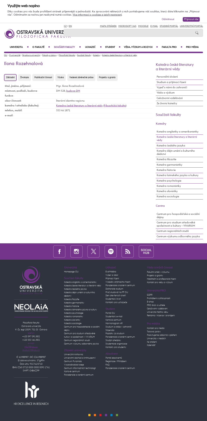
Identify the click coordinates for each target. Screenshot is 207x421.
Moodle (143, 26)
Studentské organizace (116, 344)
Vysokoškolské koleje (74, 365)
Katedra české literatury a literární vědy (119, 55)
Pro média (192, 47)
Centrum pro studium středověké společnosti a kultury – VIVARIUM (176, 224)
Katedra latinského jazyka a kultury (178, 175)
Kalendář (151, 345)
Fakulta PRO (172, 47)
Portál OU (110, 313)
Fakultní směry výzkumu (158, 272)
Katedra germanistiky (169, 165)
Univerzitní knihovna (73, 354)
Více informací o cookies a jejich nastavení (97, 15)
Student (112, 47)
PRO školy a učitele (156, 305)
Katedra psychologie (169, 181)
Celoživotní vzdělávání (170, 98)
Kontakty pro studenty (116, 347)
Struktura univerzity (31, 55)
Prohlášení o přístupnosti (158, 298)
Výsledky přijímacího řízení (118, 282)
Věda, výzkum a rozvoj (140, 47)
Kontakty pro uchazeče (116, 302)
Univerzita (19, 47)
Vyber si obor (112, 275)
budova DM (73, 91)
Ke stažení (152, 342)
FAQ (108, 365)
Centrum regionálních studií (173, 231)
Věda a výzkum (166, 92)
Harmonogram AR (114, 323)
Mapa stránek (108, 26)
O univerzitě (14, 55)
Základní (10, 77)
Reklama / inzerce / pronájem (161, 315)
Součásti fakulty (67, 47)
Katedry (96, 55)
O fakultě (41, 47)
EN (70, 26)
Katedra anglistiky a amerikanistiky (178, 131)
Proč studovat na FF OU (117, 292)
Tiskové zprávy (154, 332)
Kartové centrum (72, 371)
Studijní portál (169, 26)
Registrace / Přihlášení (116, 361)
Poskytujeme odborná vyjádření (162, 335)
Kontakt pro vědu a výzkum (160, 282)
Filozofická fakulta (67, 55)
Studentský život (113, 299)
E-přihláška (111, 272)
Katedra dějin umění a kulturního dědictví (176, 152)
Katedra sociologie (168, 196)
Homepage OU (71, 272)
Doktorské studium (114, 289)
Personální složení (167, 77)
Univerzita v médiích (156, 338)
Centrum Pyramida (73, 361)
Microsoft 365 (127, 26)
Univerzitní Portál (191, 26)
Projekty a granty (107, 77)
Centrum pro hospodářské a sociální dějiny (178, 216)
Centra (160, 205)
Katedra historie (166, 170)
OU (5, 55)
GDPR (149, 295)
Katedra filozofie (166, 159)
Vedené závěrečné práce (81, 77)
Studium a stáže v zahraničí (118, 327)
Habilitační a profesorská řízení (161, 279)
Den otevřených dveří (116, 295)
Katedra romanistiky (169, 186)
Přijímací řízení (112, 278)
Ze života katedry (167, 103)
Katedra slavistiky (167, 191)
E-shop (150, 302)
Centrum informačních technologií (80, 368)
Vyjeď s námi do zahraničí (172, 87)
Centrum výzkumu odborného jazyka (178, 236)
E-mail (154, 26)
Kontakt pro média (155, 328)
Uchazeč (93, 47)
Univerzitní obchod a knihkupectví (79, 358)
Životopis (24, 77)
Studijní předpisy (113, 340)
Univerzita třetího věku (157, 312)
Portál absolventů (114, 358)
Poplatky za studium (115, 333)
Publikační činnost (43, 77)
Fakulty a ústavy (49, 55)
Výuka (60, 77)
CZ (65, 26)
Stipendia (110, 330)
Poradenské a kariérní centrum (78, 375)
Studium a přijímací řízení (171, 82)
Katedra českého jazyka (171, 145)
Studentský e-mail (114, 316)
